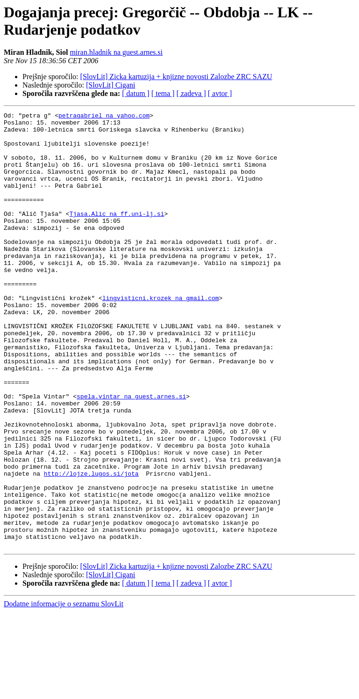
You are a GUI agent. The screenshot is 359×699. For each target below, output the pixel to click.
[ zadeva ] (191, 93)
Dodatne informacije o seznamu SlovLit (63, 691)
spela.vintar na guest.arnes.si (131, 453)
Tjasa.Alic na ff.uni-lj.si (116, 234)
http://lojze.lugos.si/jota (91, 546)
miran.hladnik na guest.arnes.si (116, 52)
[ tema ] (163, 93)
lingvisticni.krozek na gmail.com (160, 335)
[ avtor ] (220, 93)
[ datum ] (136, 93)
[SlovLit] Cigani (110, 85)
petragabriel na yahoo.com (104, 116)
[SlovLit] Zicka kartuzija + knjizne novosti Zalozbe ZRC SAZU (176, 77)
